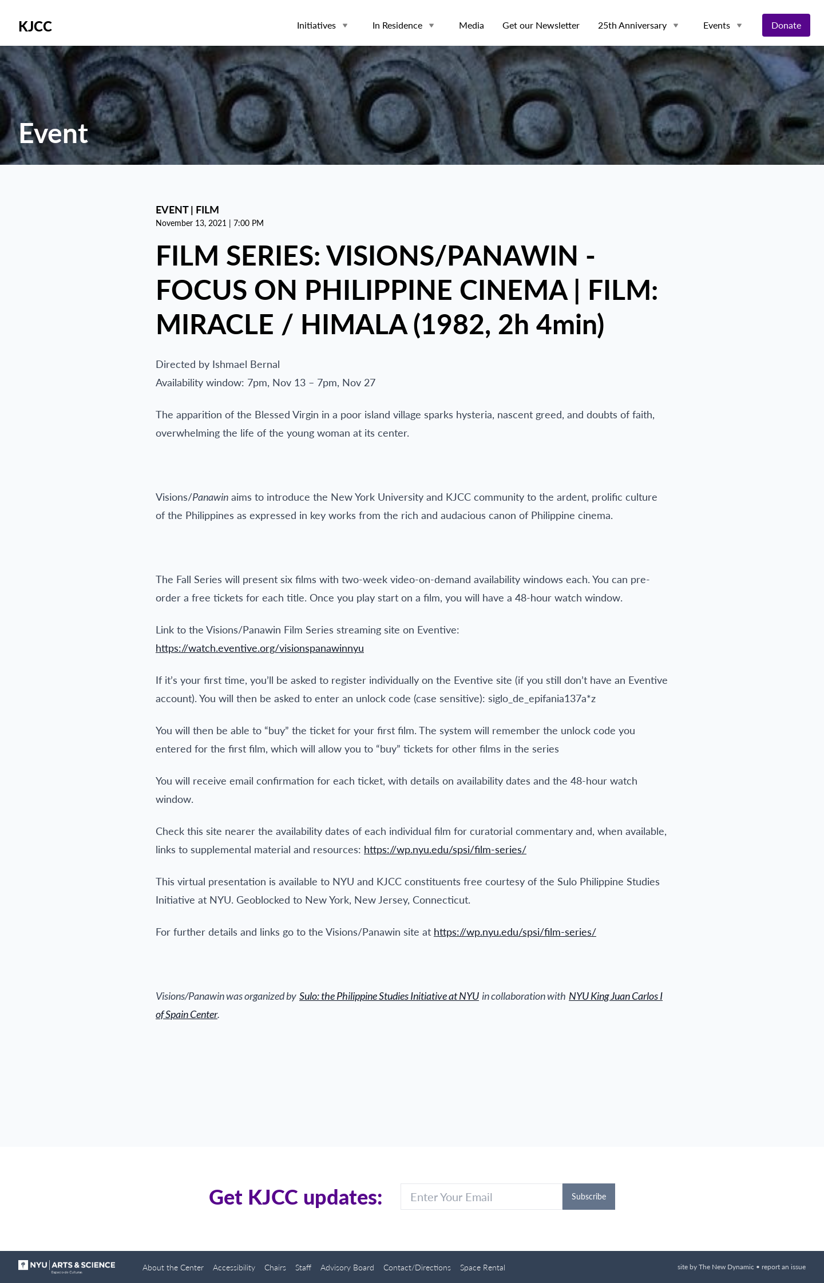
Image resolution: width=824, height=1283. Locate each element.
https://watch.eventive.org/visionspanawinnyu (260, 648)
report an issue (784, 1266)
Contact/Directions (417, 1267)
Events (716, 24)
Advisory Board (347, 1267)
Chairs (275, 1267)
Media (471, 24)
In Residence (397, 24)
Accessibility (234, 1267)
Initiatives (316, 24)
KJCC (35, 26)
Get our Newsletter (541, 24)
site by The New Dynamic (717, 1266)
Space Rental (482, 1267)
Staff (303, 1267)
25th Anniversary (632, 24)
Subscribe (589, 1196)
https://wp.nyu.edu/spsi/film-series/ (445, 849)
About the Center (173, 1267)
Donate (786, 24)
